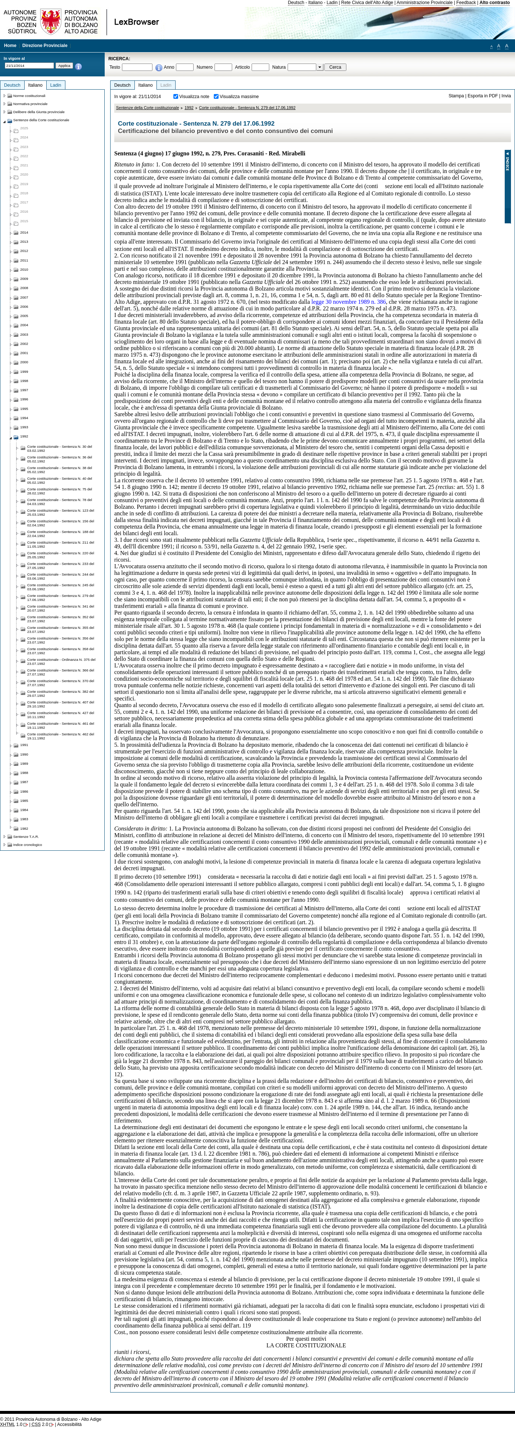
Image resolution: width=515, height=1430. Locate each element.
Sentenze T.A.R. (26, 837)
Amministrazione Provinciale (425, 2)
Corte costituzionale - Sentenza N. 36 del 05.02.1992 (59, 459)
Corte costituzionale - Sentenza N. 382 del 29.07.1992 (60, 693)
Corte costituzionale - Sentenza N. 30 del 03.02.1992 (59, 448)
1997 (24, 390)
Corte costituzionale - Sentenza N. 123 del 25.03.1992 (60, 512)
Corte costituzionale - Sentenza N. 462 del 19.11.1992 (60, 736)
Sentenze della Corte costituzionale (147, 107)
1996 (24, 399)
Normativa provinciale (30, 104)
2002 (24, 344)
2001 (24, 353)
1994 (24, 418)
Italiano (315, 2)
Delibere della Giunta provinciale (39, 112)
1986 (24, 791)
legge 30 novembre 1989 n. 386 (348, 302)
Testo (114, 67)
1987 (24, 782)
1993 (24, 427)
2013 (24, 241)
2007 (24, 297)
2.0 (40, 1424)
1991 (24, 745)
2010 (24, 269)
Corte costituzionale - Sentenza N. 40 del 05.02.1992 (59, 480)
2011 (24, 260)
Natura (279, 67)
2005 (24, 316)
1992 (188, 107)
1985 (24, 801)
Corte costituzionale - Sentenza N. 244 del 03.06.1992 (60, 576)
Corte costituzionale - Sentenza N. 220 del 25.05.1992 (60, 555)
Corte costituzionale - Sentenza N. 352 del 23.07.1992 (60, 619)
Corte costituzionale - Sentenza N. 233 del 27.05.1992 (60, 566)
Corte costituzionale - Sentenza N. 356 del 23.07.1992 (60, 640)
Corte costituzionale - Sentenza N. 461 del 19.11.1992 (60, 725)
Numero (204, 67)
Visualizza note (194, 96)
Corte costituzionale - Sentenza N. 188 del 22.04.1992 (60, 534)
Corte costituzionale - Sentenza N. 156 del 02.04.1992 (60, 523)
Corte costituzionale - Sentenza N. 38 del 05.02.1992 (59, 470)
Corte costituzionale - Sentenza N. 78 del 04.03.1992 (59, 502)
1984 (24, 810)
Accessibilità (69, 1424)
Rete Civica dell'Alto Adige (367, 2)
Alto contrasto (495, 2)
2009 (24, 279)
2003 (24, 334)
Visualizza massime (239, 96)
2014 (24, 232)
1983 (24, 819)
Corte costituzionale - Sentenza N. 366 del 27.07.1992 (60, 672)
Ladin (332, 2)
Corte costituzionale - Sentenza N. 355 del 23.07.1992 (60, 630)
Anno (169, 67)
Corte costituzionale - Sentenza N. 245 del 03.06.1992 (60, 587)
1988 (24, 773)
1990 (24, 754)
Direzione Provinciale (45, 45)
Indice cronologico (27, 845)
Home (10, 45)
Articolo (242, 67)
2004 (24, 325)
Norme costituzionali (29, 96)
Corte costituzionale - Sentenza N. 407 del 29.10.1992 (60, 704)
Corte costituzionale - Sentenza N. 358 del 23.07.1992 (60, 651)
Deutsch (296, 2)
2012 (24, 251)
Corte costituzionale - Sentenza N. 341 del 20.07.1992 (60, 608)
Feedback (466, 2)
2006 (24, 307)
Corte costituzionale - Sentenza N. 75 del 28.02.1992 (59, 491)
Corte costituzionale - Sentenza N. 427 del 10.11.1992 (60, 715)
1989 (24, 763)
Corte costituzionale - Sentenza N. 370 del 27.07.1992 (60, 683)
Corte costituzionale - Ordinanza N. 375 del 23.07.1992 (61, 662)
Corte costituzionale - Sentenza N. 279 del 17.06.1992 (247, 107)
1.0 (11, 1424)
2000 (24, 362)
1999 (24, 372)
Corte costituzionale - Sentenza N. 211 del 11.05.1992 (60, 544)
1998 (24, 381)
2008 (24, 288)
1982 (24, 828)
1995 (24, 409)
